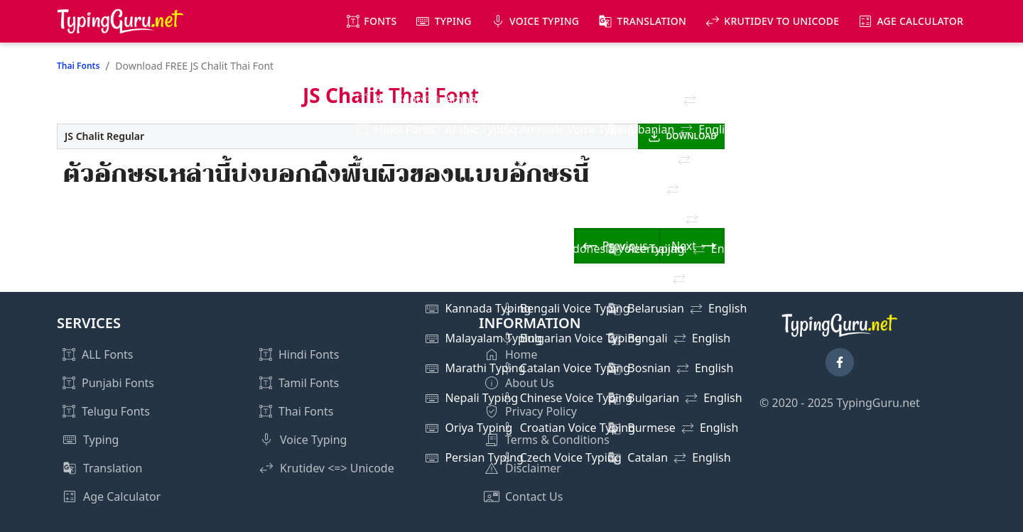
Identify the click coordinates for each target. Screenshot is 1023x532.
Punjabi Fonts (118, 383)
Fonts (380, 21)
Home (521, 354)
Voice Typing (544, 21)
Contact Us (534, 496)
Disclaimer (533, 468)
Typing (453, 21)
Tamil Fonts (308, 383)
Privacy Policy (541, 411)
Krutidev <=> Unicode (337, 468)
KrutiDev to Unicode (781, 21)
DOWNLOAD (691, 136)
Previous (625, 246)
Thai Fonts (78, 66)
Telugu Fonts (116, 411)
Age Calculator (920, 21)
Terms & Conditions (557, 439)
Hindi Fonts (308, 354)
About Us (529, 383)
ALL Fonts (107, 354)
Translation (652, 21)
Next (683, 246)
